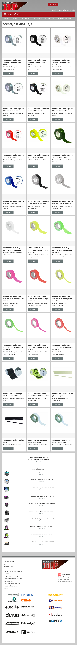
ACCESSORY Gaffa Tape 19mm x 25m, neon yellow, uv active (62, 298)
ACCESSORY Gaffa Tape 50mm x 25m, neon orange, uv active (38, 298)
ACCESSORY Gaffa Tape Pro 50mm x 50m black (38, 110)
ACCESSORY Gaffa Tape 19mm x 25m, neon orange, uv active (62, 347)
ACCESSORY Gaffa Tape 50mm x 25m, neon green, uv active (62, 250)
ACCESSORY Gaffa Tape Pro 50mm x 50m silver (13, 110)
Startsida (5, 19)
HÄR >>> (38, 462)
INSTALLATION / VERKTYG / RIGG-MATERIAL (40, 19)
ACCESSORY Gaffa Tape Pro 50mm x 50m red (13, 156)
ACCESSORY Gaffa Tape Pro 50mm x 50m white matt (13, 249)
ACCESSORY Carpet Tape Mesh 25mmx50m (61, 441)
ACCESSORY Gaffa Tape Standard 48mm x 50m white (61, 62)
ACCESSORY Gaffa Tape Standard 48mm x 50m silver (12, 62)
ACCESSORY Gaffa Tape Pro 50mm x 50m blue (13, 202)
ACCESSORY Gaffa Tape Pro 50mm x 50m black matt (38, 202)
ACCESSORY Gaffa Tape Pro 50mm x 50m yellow (38, 156)
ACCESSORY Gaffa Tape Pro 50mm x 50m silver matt (62, 202)
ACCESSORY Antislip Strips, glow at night (62, 395)
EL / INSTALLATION (16, 19)
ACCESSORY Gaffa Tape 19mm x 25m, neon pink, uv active (38, 347)
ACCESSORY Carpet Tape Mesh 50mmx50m (37, 441)
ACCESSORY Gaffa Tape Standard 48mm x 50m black (37, 62)
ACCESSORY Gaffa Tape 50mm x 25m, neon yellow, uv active (38, 250)
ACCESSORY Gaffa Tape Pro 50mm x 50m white (62, 110)
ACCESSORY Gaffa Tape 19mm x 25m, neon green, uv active (13, 347)
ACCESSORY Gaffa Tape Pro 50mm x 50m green (62, 156)
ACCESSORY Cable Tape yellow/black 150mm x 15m (38, 395)
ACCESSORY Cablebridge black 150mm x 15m (12, 395)
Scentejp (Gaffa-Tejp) (64, 19)
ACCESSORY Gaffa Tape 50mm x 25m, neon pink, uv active (13, 298)
